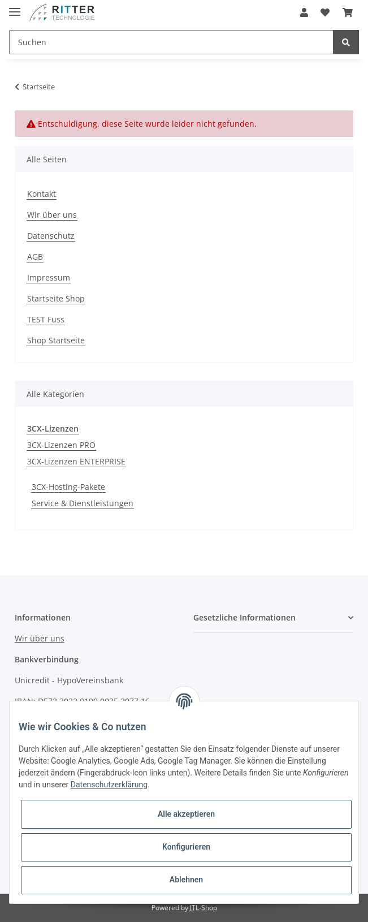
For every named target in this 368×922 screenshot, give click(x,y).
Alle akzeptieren (186, 813)
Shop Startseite (56, 340)
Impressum (48, 277)
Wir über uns (52, 214)
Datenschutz (51, 235)
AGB (35, 256)
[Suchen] (171, 42)
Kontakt (41, 193)
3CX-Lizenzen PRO (61, 445)
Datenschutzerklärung (109, 784)
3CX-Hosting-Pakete (68, 486)
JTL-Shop (203, 907)
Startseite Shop (56, 298)
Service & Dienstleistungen (82, 503)
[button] (304, 12)
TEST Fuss (45, 319)
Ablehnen (186, 879)
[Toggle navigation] (14, 7)
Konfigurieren (186, 846)
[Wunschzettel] (325, 12)
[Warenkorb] (347, 12)
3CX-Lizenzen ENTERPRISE (76, 461)
